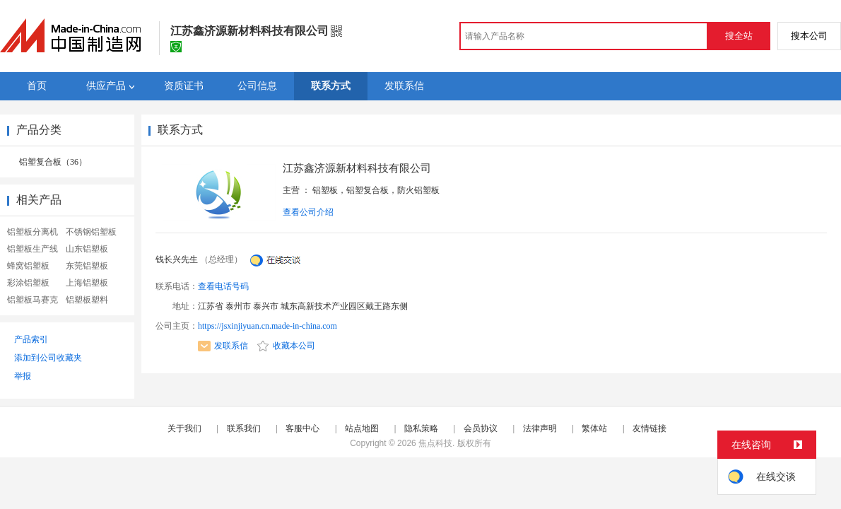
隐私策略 (421, 428)
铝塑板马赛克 (32, 300)
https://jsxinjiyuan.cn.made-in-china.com (267, 326)
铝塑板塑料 (87, 300)
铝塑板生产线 (32, 249)
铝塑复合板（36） (53, 162)
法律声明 (540, 428)
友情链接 (649, 428)
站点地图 (362, 428)
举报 (22, 376)
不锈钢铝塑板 (91, 232)
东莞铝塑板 (87, 266)
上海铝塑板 (87, 283)
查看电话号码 (223, 286)
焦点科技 (435, 443)
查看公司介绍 (308, 212)
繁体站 (594, 428)
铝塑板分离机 (32, 232)
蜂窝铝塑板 (28, 266)
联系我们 (244, 428)
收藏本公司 (286, 346)
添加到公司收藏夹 (48, 358)
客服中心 (302, 428)
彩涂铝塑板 (28, 283)
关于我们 (184, 428)
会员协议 (481, 428)
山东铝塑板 (87, 249)
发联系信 (223, 346)
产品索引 (31, 339)
